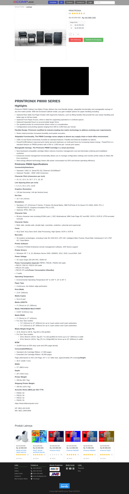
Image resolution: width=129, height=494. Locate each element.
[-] (67, 468)
